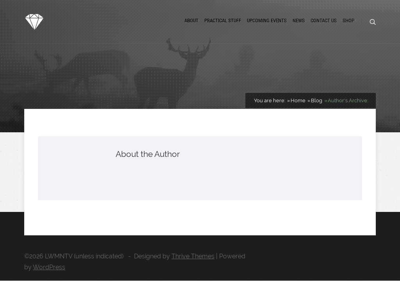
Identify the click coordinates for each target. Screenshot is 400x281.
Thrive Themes (192, 256)
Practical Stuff (222, 20)
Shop (348, 20)
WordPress (49, 267)
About (191, 20)
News (299, 20)
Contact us (324, 20)
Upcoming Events (267, 20)
